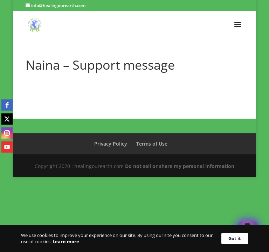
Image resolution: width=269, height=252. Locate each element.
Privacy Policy (110, 143)
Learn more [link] (66, 241)
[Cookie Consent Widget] (134, 238)
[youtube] (7, 147)
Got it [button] (234, 238)
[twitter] (7, 119)
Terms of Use (151, 143)
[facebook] (7, 105)
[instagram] (7, 133)
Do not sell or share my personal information (179, 166)
